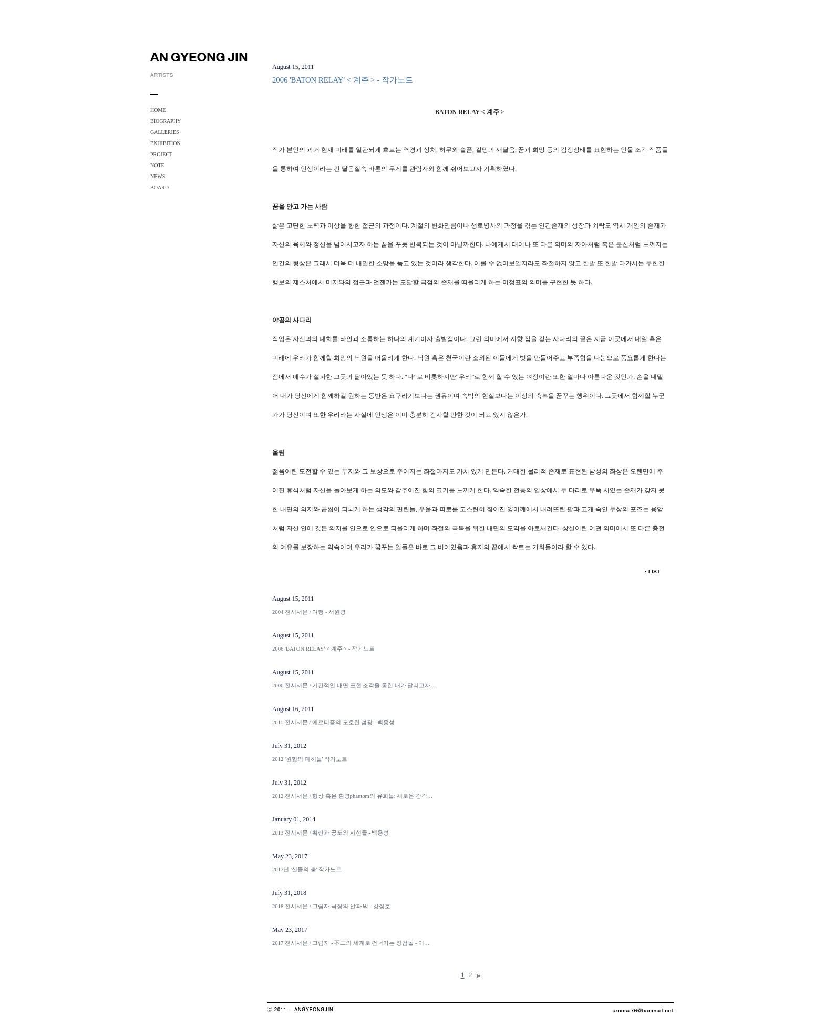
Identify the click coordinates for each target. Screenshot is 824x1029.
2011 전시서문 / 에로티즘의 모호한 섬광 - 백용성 (333, 722)
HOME (158, 110)
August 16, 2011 (293, 709)
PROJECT (161, 154)
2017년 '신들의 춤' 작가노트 (307, 869)
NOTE (157, 165)
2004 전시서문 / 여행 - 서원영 (309, 612)
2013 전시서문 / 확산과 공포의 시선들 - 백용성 (330, 833)
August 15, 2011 (293, 598)
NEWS (157, 176)
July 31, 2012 (289, 745)
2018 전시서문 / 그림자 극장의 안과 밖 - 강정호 (331, 906)
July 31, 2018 (289, 893)
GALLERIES (164, 132)
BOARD (159, 187)
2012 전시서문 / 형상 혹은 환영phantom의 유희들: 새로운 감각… (352, 796)
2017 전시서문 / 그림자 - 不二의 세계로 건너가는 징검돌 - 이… (351, 943)
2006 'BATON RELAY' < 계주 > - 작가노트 (323, 649)
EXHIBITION (165, 143)
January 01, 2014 (293, 819)
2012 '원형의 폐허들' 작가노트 (309, 759)
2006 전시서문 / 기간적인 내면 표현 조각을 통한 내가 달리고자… (354, 685)
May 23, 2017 (289, 856)
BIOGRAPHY (165, 121)
